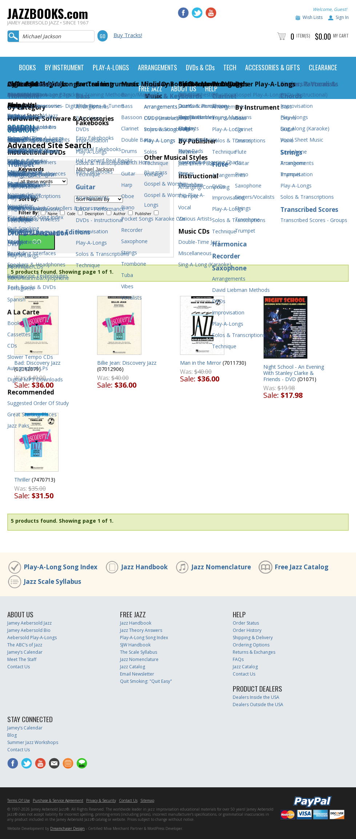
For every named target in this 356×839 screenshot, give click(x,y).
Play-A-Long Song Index (60, 567)
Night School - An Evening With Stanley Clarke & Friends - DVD (293, 373)
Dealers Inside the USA (256, 697)
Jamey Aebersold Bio (29, 630)
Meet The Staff (21, 659)
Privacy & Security (101, 800)
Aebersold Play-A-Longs (32, 637)
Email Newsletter (137, 674)
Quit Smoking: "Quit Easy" (146, 681)
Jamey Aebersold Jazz (29, 623)
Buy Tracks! (127, 35)
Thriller (22, 479)
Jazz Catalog (132, 667)
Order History (247, 630)
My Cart (341, 35)
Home (13, 115)
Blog (12, 735)
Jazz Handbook (144, 567)
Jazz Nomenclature (221, 567)
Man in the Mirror (200, 362)
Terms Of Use (18, 800)
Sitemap (147, 800)
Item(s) (303, 35)
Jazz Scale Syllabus (52, 581)
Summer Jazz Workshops (32, 742)
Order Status (246, 623)
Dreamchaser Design (67, 828)
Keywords (31, 169)
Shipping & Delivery (253, 637)
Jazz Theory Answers (141, 630)
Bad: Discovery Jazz (37, 362)
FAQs (238, 659)
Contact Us (18, 667)
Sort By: (29, 199)
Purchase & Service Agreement (58, 800)
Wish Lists (313, 17)
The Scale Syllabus (138, 652)
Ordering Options (251, 645)
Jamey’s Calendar (25, 652)
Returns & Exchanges (254, 652)
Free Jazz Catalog (301, 567)
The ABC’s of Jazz (24, 645)
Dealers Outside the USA (258, 704)
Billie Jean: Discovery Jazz (126, 362)
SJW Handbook (135, 645)
